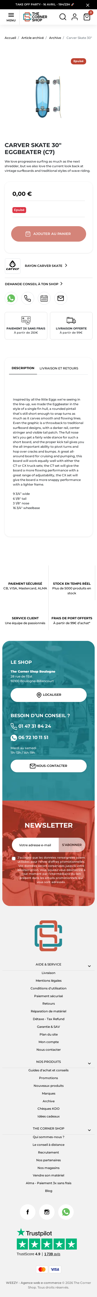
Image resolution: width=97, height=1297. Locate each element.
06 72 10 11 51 (29, 737)
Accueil (10, 38)
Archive (55, 38)
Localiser (48, 695)
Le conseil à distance (48, 1145)
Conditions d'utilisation (48, 988)
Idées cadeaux (49, 1116)
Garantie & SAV (48, 1027)
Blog (48, 1191)
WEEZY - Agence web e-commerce (33, 1283)
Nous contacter (48, 1050)
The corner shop (48, 1128)
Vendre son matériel (48, 1175)
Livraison (48, 973)
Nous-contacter (49, 766)
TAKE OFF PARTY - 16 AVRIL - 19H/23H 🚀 (45, 4)
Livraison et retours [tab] (59, 368)
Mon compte (49, 1042)
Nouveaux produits (49, 1086)
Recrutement (48, 1152)
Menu (11, 16)
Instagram (47, 1212)
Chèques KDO (48, 1108)
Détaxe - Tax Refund (48, 1019)
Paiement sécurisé (48, 996)
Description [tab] (23, 368)
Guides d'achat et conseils (48, 1070)
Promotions (48, 1078)
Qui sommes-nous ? (48, 1137)
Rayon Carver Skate (34, 266)
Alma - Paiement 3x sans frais (48, 1183)
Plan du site (49, 1034)
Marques (48, 1093)
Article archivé (32, 38)
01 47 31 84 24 (31, 726)
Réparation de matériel (48, 1011)
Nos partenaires (48, 1160)
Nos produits (48, 1062)
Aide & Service (48, 964)
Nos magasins (48, 1168)
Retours (48, 1003)
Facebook (27, 1212)
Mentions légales (49, 980)
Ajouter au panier (48, 233)
